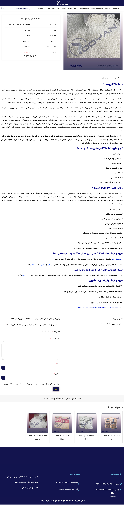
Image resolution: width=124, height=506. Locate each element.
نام (57, 363)
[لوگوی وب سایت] (62, 3)
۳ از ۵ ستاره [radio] (46, 332)
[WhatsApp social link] (47, 398)
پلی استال (69, 398)
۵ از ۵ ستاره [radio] (43, 332)
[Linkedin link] (49, 398)
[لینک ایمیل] (52, 398)
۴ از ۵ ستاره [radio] (45, 332)
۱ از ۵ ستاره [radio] (49, 332)
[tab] (115, 77)
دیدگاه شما (54, 338)
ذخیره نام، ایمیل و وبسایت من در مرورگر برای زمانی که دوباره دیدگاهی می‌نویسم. (29, 384)
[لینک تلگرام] (44, 398)
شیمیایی (50, 264)
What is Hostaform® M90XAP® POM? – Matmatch (98, 308)
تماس (32, 264)
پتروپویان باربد (117, 259)
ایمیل (56, 373)
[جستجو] (15, 8)
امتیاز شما (56, 331)
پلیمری (43, 264)
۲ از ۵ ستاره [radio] (48, 332)
